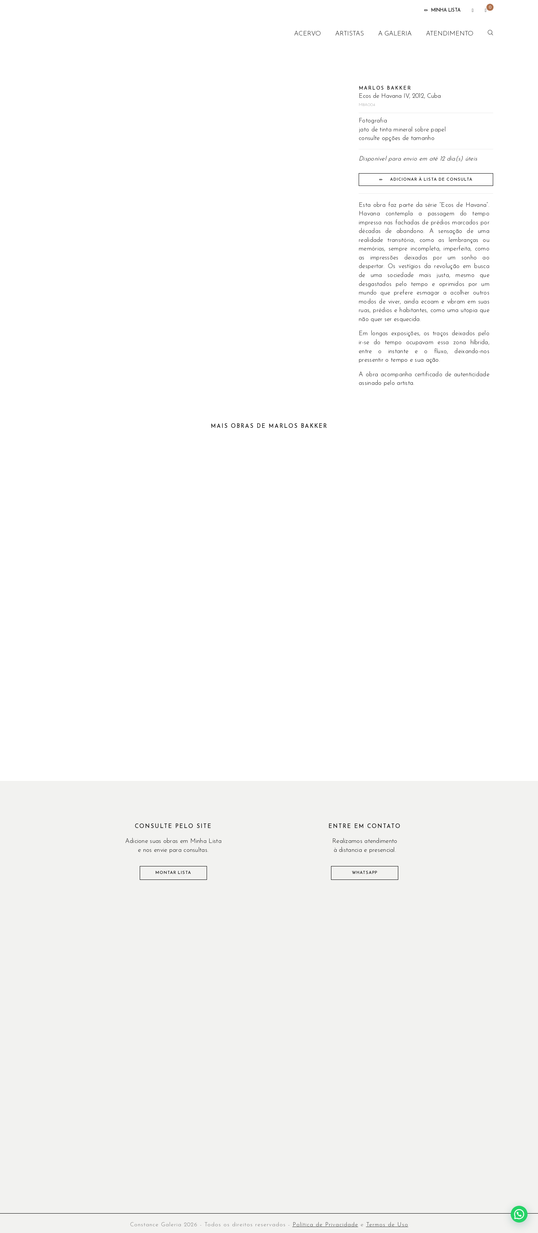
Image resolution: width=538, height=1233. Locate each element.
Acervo (307, 34)
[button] (519, 1214)
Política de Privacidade (325, 1225)
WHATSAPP (364, 873)
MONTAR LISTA (173, 873)
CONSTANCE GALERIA (92, 34)
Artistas (349, 34)
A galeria (395, 34)
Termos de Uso (387, 1225)
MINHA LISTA (442, 10)
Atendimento (449, 34)
